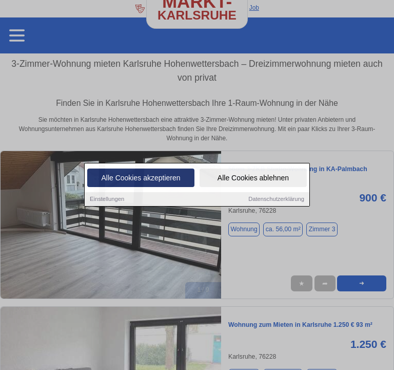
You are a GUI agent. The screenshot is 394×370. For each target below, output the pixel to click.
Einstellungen (107, 199)
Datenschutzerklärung (276, 199)
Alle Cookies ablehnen (253, 178)
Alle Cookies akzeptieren (140, 178)
